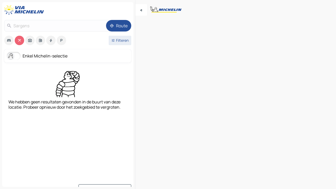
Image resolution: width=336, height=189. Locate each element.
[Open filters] (120, 40)
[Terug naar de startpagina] (25, 10)
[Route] (118, 26)
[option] (9, 40)
